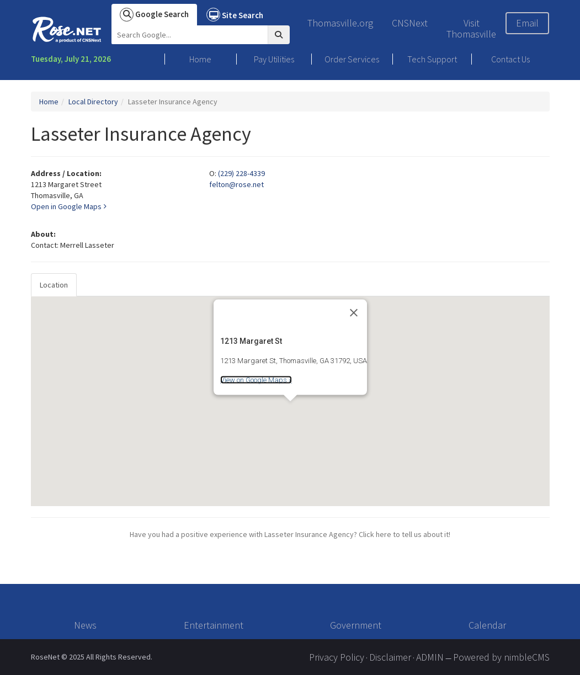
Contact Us (510, 59)
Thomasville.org (340, 23)
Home (200, 59)
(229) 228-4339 (241, 173)
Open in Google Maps (68, 206)
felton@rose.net (236, 184)
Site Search (234, 15)
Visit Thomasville (471, 28)
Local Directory (93, 102)
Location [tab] (54, 285)
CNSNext (410, 23)
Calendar (487, 625)
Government (355, 625)
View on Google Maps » (256, 380)
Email (527, 23)
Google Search (154, 15)
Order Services (351, 59)
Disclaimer (390, 657)
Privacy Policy (336, 657)
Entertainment (213, 625)
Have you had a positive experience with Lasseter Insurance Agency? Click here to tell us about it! (290, 534)
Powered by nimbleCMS (501, 657)
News (85, 625)
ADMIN (430, 657)
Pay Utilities (274, 59)
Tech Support (432, 59)
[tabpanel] (290, 401)
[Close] (353, 312)
